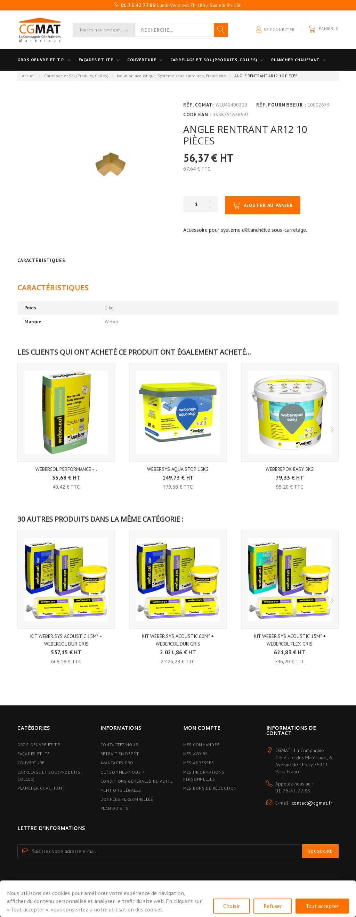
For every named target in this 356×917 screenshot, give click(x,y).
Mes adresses (198, 762)
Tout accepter (322, 905)
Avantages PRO (117, 762)
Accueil (29, 75)
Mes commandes (201, 744)
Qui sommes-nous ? (122, 772)
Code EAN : (197, 114)
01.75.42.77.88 (293, 791)
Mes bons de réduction (210, 788)
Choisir (231, 905)
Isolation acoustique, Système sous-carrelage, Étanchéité (171, 75)
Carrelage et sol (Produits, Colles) (213, 59)
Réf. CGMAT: (198, 105)
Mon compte (201, 728)
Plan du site (114, 808)
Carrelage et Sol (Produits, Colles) (76, 75)
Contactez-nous (119, 744)
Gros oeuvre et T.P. (41, 59)
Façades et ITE (96, 59)
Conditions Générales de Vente (136, 781)
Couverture (141, 59)
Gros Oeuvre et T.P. (39, 744)
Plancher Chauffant (295, 59)
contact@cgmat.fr (312, 803)
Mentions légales (120, 790)
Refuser (273, 905)
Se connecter (275, 30)
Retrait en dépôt (119, 753)
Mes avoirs (195, 753)
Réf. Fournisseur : (281, 105)
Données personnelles (126, 799)
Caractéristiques (41, 260)
